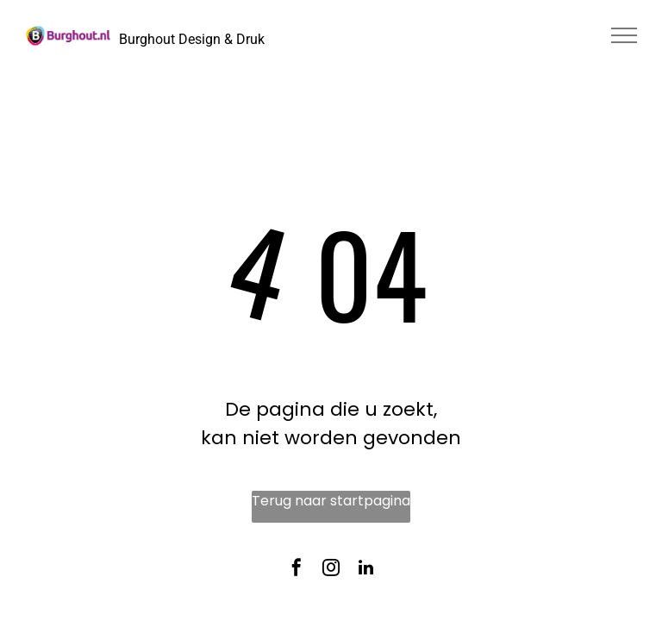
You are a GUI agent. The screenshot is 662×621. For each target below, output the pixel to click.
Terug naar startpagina (331, 501)
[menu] (624, 35)
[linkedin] (365, 570)
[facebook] (296, 570)
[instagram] (331, 570)
